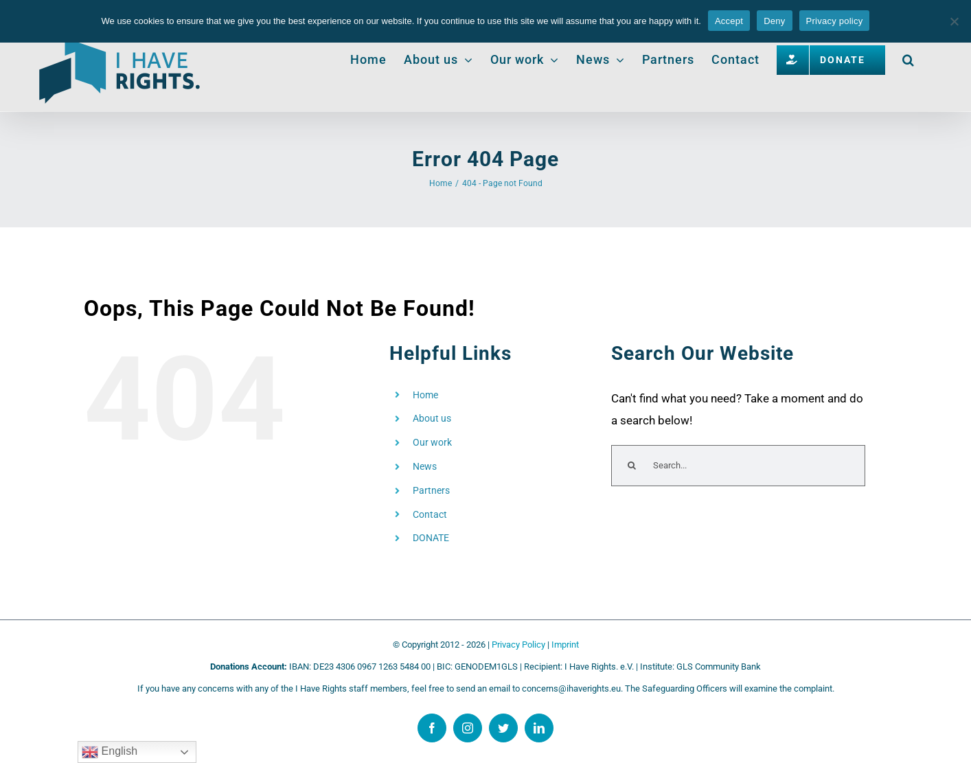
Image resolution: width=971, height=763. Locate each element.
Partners (431, 490)
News (425, 466)
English (109, 752)
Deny (774, 21)
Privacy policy (834, 21)
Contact (430, 514)
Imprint (565, 644)
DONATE (431, 537)
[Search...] (738, 465)
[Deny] (954, 21)
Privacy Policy (518, 644)
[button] (908, 60)
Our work (432, 442)
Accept (729, 21)
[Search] (631, 465)
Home (425, 394)
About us (432, 418)
